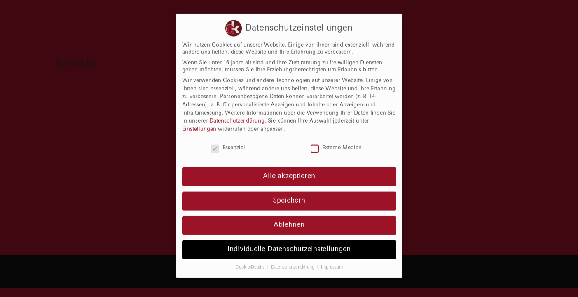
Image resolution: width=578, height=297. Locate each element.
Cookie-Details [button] (251, 261)
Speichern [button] (289, 194)
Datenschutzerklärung (236, 115)
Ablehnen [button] (289, 218)
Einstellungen (199, 123)
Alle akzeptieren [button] (289, 170)
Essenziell (229, 141)
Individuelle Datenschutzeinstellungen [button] (289, 243)
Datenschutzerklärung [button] (293, 261)
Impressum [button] (332, 261)
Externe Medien (336, 141)
